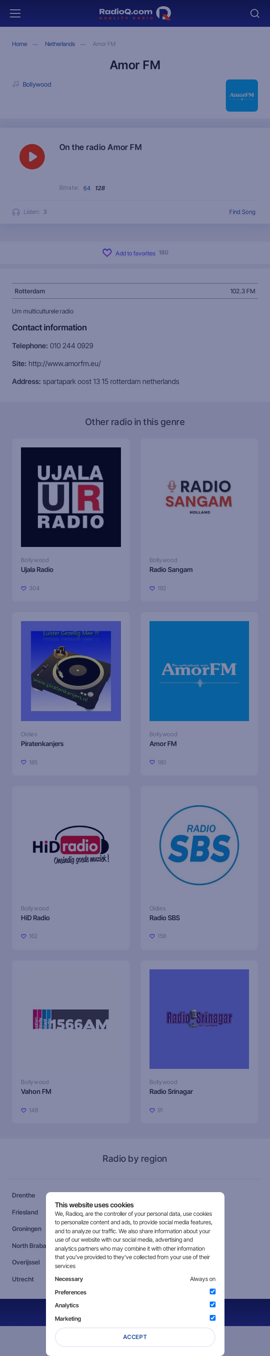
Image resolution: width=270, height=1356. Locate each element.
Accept (135, 1336)
